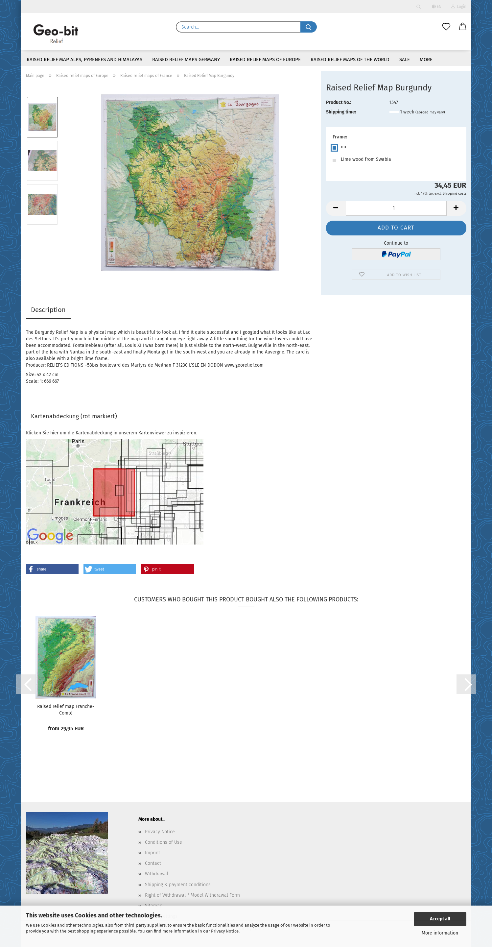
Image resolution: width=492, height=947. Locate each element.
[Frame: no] (396, 148)
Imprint (152, 853)
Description (48, 310)
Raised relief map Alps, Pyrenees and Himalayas (84, 59)
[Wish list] (446, 27)
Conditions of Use (163, 842)
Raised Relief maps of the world (350, 59)
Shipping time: (341, 112)
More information (440, 933)
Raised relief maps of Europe (265, 59)
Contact (153, 863)
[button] (463, 27)
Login (458, 6)
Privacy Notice (225, 931)
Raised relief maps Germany (186, 59)
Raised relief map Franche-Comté (65, 710)
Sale (404, 59)
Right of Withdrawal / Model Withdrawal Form (192, 895)
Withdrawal (156, 874)
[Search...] (308, 27)
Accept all (440, 919)
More (426, 59)
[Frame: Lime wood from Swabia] (396, 160)
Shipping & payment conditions (178, 884)
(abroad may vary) (430, 112)
